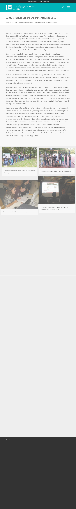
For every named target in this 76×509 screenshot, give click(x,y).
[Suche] (62, 7)
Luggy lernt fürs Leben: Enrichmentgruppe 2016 (31, 17)
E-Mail (40, 1)
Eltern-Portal (46, 1)
